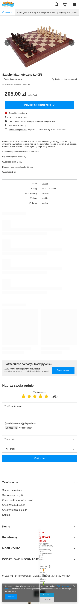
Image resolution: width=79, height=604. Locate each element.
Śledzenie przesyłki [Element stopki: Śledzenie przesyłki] (12, 495)
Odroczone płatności (18, 129)
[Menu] (74, 4)
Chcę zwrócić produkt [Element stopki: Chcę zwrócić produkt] (13, 505)
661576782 (7, 576)
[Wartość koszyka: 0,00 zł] (64, 4)
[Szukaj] (56, 4)
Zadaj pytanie (63, 370)
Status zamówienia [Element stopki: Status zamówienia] (12, 490)
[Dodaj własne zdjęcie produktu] (24, 427)
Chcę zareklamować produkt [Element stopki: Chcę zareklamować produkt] (17, 500)
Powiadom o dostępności (39, 104)
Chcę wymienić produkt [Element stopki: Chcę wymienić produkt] (14, 510)
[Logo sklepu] (8, 5)
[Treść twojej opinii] (39, 409)
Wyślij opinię (39, 458)
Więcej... (47, 595)
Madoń (45, 184)
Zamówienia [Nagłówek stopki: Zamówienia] (10, 482)
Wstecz (7, 12)
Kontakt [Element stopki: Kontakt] (6, 515)
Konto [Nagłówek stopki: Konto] (6, 526)
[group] (39, 42)
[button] (8, 43)
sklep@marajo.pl (22, 576)
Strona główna (23, 12)
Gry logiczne (44, 12)
